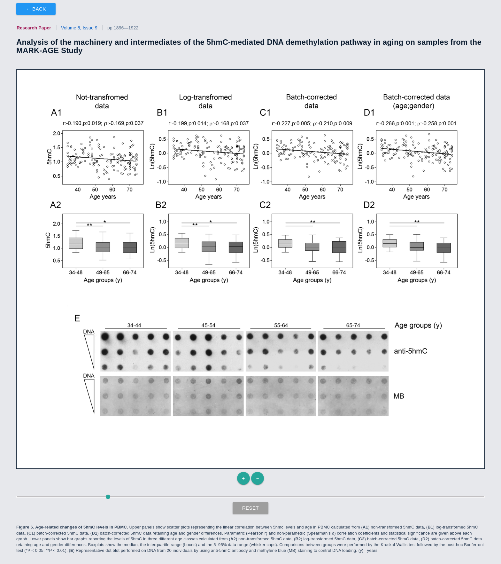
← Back (36, 9)
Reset (250, 508)
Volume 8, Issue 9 (79, 27)
